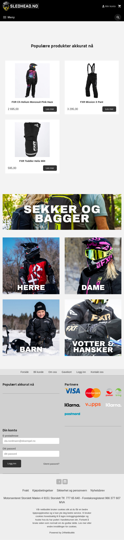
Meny (9, 17)
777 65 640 (73, 498)
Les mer (82, 523)
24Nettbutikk (68, 533)
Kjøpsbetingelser (42, 490)
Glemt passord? (51, 464)
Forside (25, 372)
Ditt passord (9, 448)
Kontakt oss (97, 372)
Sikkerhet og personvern (72, 490)
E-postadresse (10, 435)
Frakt (25, 490)
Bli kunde (38, 372)
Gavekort (67, 372)
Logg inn (81, 372)
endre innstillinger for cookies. (62, 527)
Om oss (52, 372)
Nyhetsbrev (98, 490)
